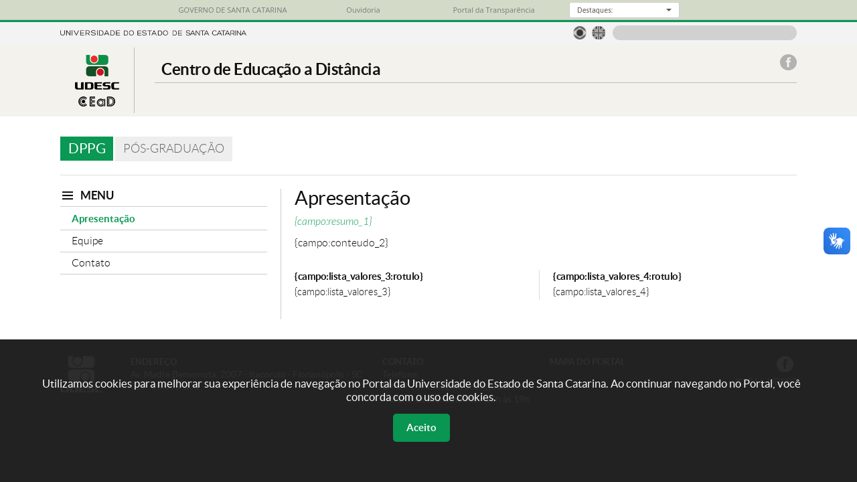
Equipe (87, 240)
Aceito (421, 427)
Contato (91, 262)
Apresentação (103, 218)
